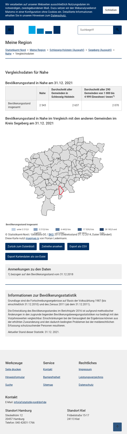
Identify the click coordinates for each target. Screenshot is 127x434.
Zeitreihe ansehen (52, 246)
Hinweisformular (15, 377)
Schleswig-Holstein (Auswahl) (67, 50)
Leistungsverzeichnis (91, 377)
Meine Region (38, 50)
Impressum (85, 369)
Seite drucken (13, 369)
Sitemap (48, 384)
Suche (9, 384)
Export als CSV (78, 246)
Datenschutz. (58, 15)
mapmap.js (32, 238)
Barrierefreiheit (51, 377)
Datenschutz (86, 384)
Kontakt (47, 369)
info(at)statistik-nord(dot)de (30, 402)
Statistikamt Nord (15, 50)
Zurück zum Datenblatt (21, 246)
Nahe (8, 53)
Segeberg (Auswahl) (100, 50)
